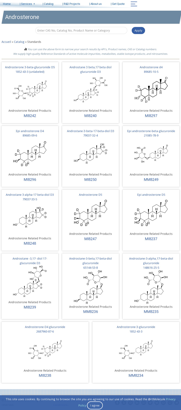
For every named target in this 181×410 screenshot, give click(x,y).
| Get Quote (118, 3)
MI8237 (151, 239)
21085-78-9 (151, 135)
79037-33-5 (30, 199)
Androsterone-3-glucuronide (136, 327)
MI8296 (30, 179)
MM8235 (151, 311)
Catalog (19, 42)
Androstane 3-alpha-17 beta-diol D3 (30, 195)
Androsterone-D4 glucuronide (45, 327)
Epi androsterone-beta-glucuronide (151, 131)
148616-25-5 (151, 267)
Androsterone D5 (90, 195)
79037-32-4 (90, 135)
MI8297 (151, 116)
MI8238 (45, 375)
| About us (95, 3)
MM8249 (151, 179)
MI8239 (30, 307)
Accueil (6, 42)
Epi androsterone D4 (30, 131)
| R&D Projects (71, 3)
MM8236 (90, 311)
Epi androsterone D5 (151, 195)
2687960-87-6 (45, 331)
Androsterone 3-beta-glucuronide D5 (30, 67)
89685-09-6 (30, 135)
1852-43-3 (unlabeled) (30, 72)
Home (7, 3)
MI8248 (30, 243)
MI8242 (30, 116)
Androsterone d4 (151, 67)
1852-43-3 (136, 331)
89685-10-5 (151, 72)
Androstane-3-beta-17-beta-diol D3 (90, 131)
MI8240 (90, 116)
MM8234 (136, 375)
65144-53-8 (90, 267)
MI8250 (90, 179)
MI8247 (90, 239)
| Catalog (48, 3)
